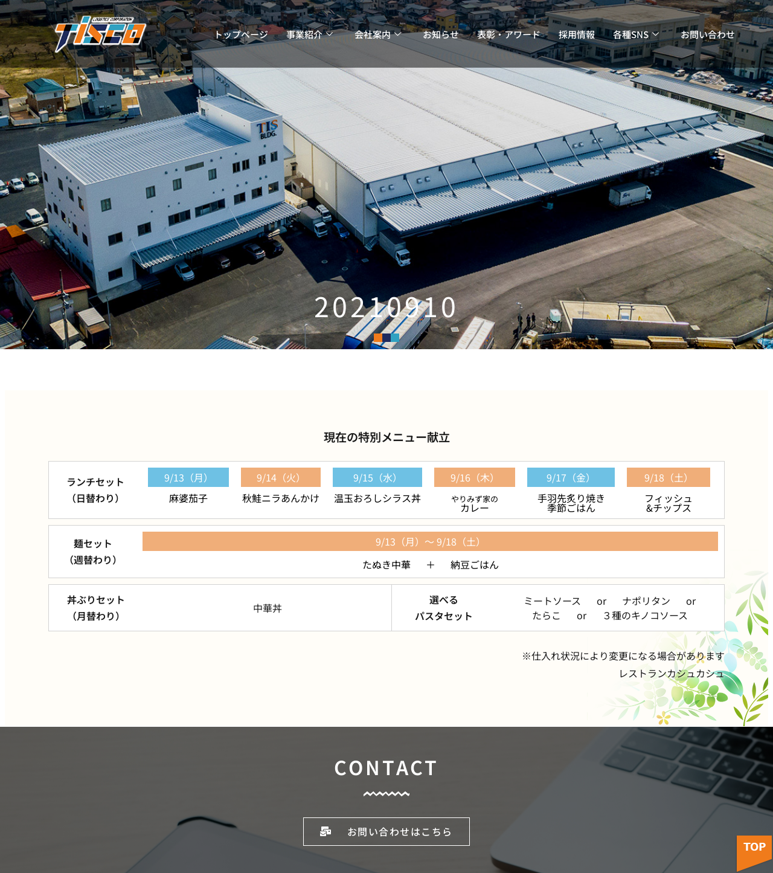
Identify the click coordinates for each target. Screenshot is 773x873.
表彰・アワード (508, 34)
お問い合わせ (708, 34)
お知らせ (441, 34)
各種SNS (636, 34)
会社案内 (377, 34)
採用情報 (577, 34)
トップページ (241, 34)
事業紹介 (309, 34)
